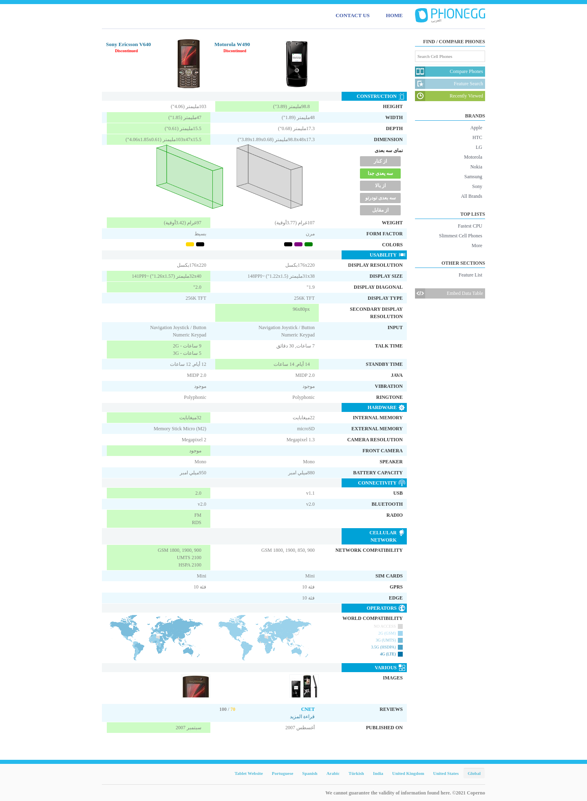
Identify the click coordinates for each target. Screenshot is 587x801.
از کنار (380, 161)
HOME (394, 15)
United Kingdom (408, 773)
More (477, 245)
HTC (477, 137)
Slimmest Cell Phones (460, 236)
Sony (477, 186)
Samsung (473, 176)
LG (479, 147)
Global (474, 773)
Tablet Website (248, 773)
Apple (476, 128)
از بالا (380, 185)
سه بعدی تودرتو (380, 198)
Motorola (473, 157)
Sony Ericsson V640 (128, 44)
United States (446, 773)
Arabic (333, 773)
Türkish (356, 773)
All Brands (471, 196)
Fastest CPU (470, 226)
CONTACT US (352, 15)
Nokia (476, 167)
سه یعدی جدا (380, 173)
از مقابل (380, 210)
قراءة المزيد (302, 716)
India (378, 773)
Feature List (470, 275)
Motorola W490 (232, 44)
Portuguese (283, 773)
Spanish (309, 773)
